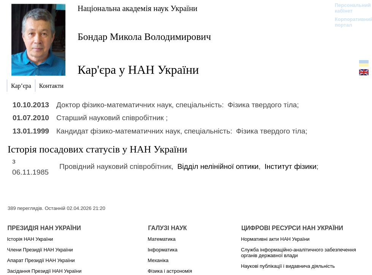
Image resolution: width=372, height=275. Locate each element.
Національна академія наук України (137, 8)
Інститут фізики (290, 166)
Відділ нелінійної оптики (218, 166)
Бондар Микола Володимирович (144, 36)
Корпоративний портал (349, 22)
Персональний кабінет (349, 8)
